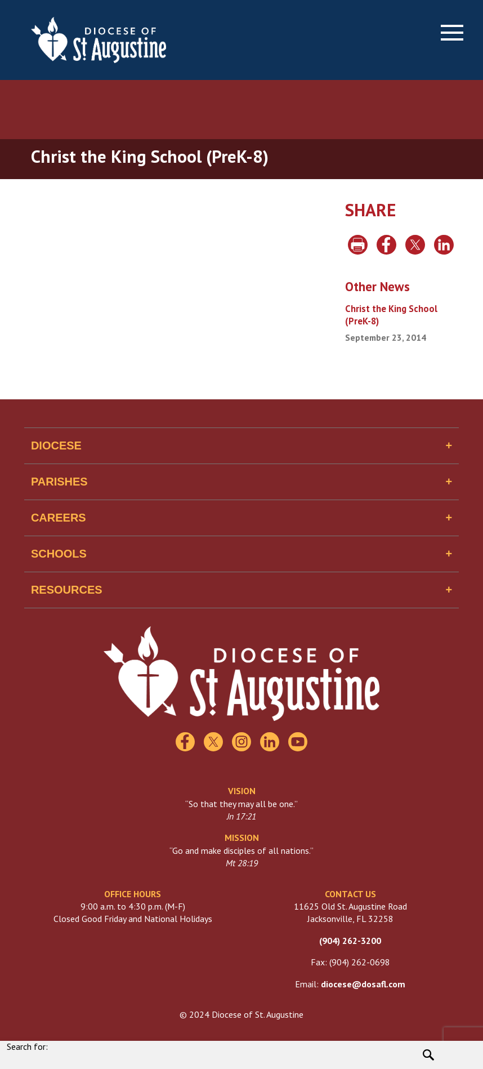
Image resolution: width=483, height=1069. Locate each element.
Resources (66, 590)
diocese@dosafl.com (363, 984)
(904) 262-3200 (350, 940)
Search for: (27, 1046)
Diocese (56, 445)
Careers (58, 517)
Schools (59, 553)
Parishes (59, 481)
